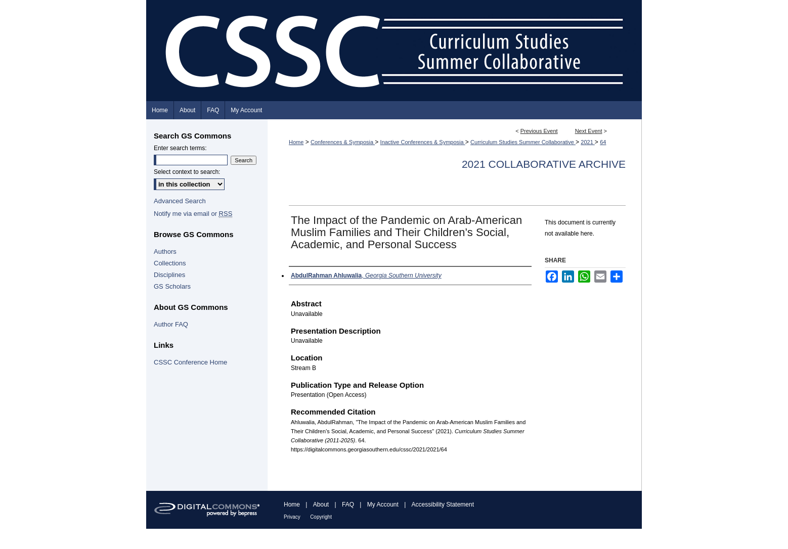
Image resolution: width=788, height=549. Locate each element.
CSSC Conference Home (190, 362)
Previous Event (539, 131)
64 (603, 142)
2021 (588, 142)
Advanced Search (180, 201)
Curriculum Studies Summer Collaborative (523, 142)
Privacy (292, 517)
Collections (170, 263)
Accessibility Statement (443, 504)
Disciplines (169, 275)
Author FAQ (171, 324)
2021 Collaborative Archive (544, 164)
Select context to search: (187, 171)
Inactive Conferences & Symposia (422, 142)
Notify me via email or (193, 213)
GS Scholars (172, 286)
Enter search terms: (180, 148)
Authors (165, 251)
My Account (383, 504)
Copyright (321, 517)
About (321, 504)
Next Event (588, 131)
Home (296, 142)
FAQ (348, 504)
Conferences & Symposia (343, 142)
